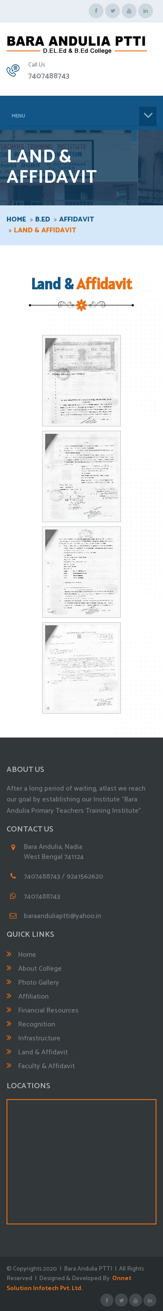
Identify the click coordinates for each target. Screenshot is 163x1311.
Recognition (36, 1024)
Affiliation (33, 997)
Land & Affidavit (43, 1052)
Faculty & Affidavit (46, 1066)
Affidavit (76, 219)
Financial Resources (48, 1010)
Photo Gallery (38, 983)
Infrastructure (39, 1038)
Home (16, 219)
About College (40, 969)
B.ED (42, 219)
